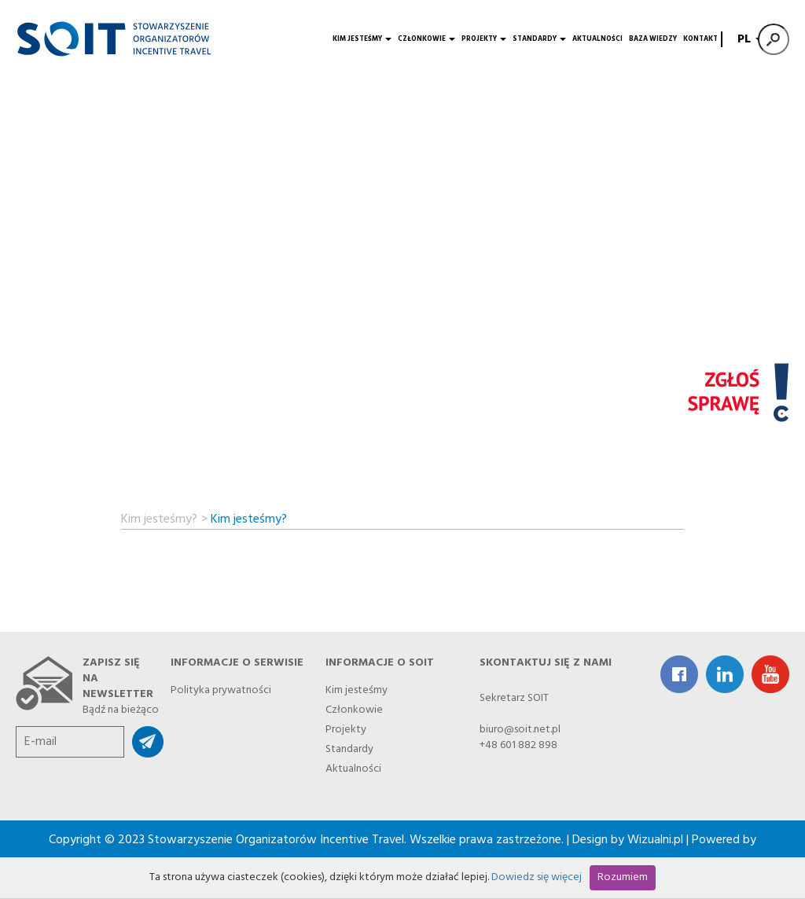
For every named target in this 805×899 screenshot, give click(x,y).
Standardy (539, 39)
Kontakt (700, 39)
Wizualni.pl (655, 840)
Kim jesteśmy (362, 39)
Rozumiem (622, 877)
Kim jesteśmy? (159, 517)
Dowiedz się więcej (536, 877)
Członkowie (426, 39)
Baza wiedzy (653, 39)
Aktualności (597, 39)
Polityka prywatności (221, 688)
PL (748, 39)
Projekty (483, 39)
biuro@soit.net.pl (520, 730)
